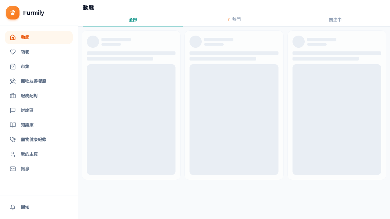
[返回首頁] (39, 13)
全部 (133, 19)
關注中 (335, 19)
